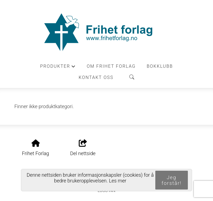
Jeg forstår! (172, 180)
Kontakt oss (96, 77)
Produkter (58, 68)
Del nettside (82, 148)
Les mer (117, 181)
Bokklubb (160, 66)
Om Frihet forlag (111, 66)
